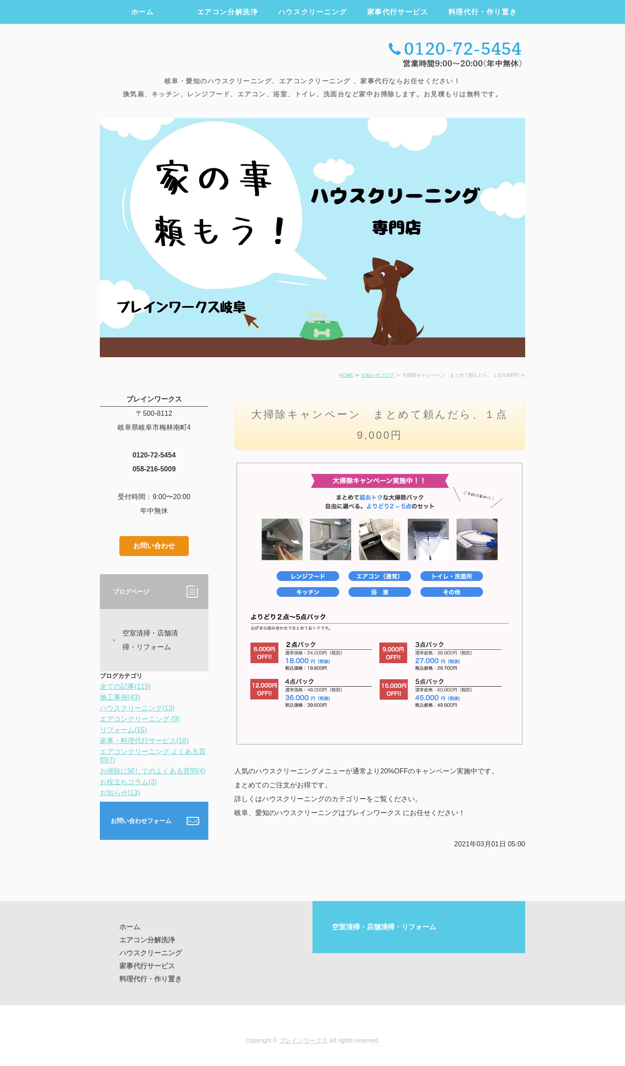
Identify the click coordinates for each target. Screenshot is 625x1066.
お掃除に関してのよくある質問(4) (153, 771)
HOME (346, 375)
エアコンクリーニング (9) (140, 719)
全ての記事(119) (125, 686)
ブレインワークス (303, 1040)
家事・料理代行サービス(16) (144, 740)
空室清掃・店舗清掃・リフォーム (150, 640)
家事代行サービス (397, 12)
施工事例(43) (120, 697)
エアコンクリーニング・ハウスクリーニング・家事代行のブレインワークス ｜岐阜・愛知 (197, 53)
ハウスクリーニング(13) (137, 708)
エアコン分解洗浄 (227, 12)
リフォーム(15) (123, 730)
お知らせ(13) (120, 792)
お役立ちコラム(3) (128, 782)
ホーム (142, 12)
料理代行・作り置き (482, 12)
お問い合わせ (154, 545)
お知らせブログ (378, 375)
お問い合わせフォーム (141, 820)
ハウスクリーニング (312, 12)
